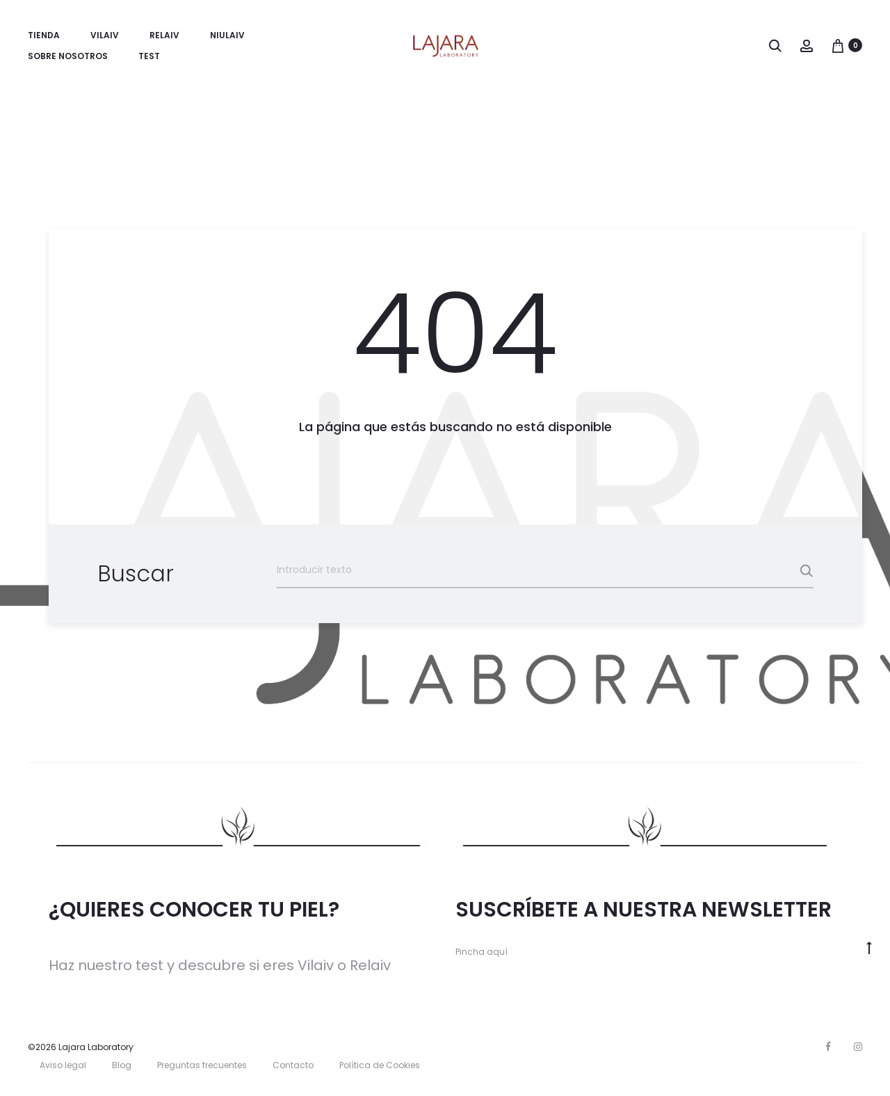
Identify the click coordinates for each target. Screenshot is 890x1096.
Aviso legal (63, 1065)
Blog (121, 1065)
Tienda (44, 35)
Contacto (293, 1065)
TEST (149, 56)
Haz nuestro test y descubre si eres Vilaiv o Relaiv (220, 965)
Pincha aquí (481, 952)
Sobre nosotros (68, 56)
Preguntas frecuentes (202, 1065)
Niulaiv (227, 35)
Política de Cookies (379, 1065)
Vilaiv (104, 35)
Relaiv (164, 35)
